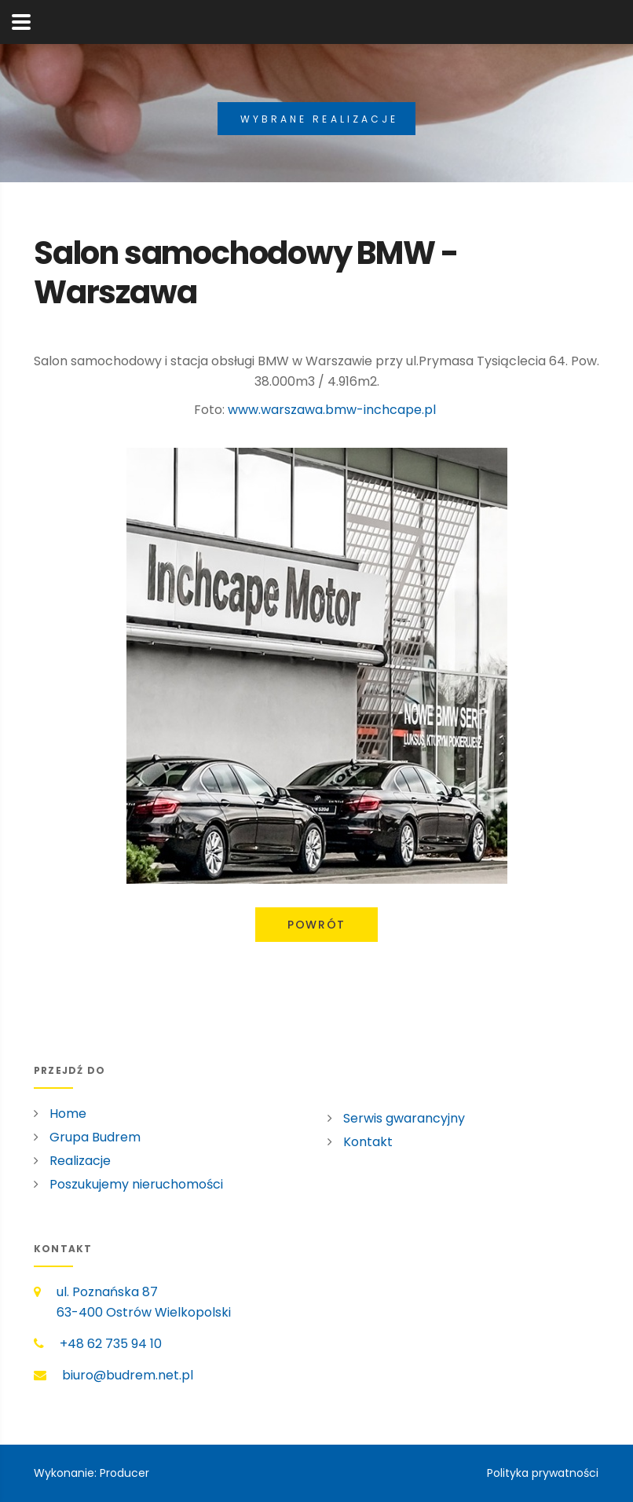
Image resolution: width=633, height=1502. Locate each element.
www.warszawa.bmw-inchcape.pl (332, 410)
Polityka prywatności (542, 1473)
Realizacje (80, 1161)
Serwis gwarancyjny (404, 1118)
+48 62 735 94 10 (111, 1344)
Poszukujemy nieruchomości (136, 1184)
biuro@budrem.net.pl (127, 1375)
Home (67, 1114)
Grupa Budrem (95, 1137)
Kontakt (368, 1142)
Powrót (316, 924)
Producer (124, 1473)
